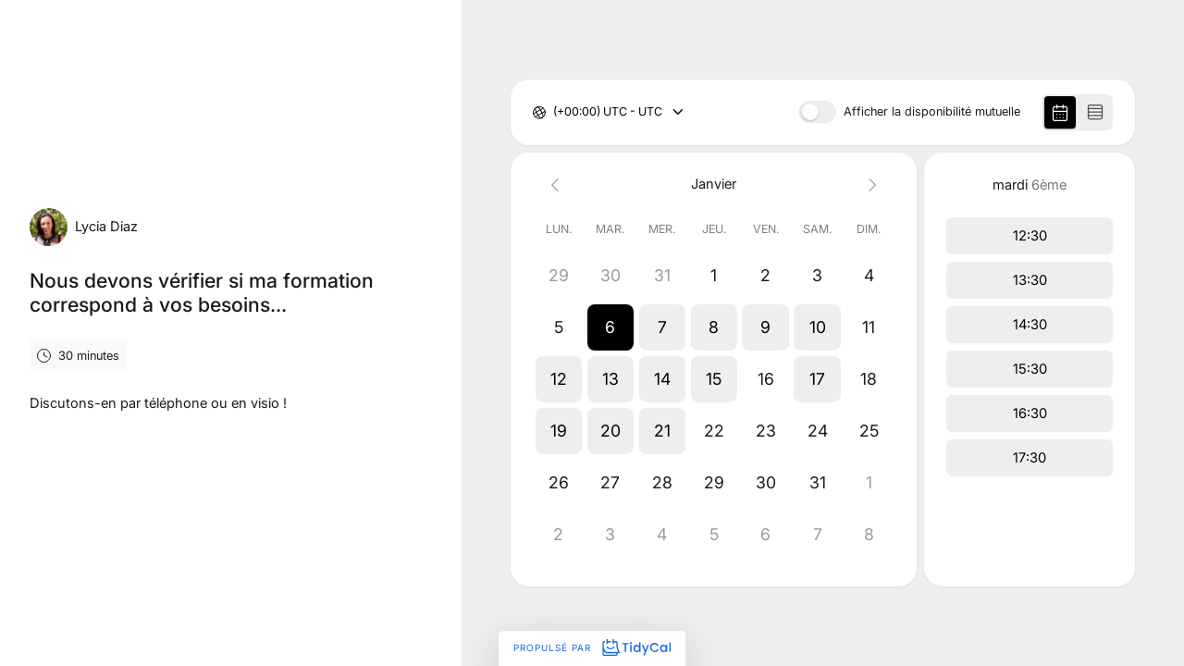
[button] (610, 327)
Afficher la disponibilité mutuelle (932, 112)
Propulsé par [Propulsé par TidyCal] (592, 647)
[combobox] (554, 112)
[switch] (817, 112)
